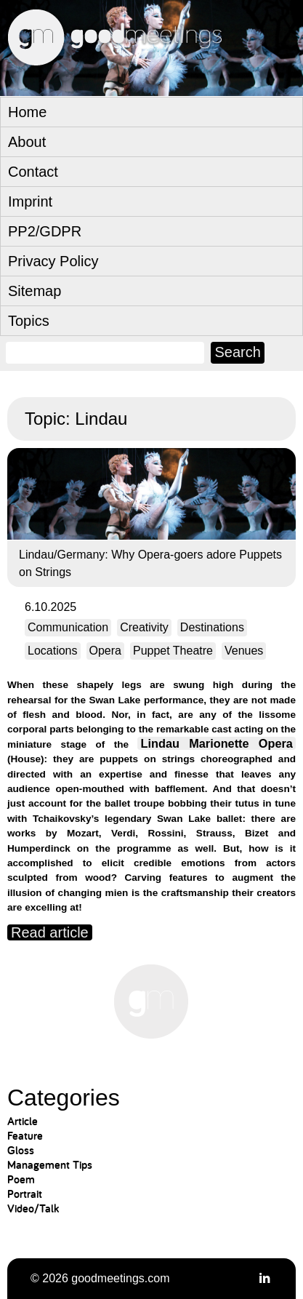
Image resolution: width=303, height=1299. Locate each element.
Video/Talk (33, 1208)
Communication (68, 627)
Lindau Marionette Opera (217, 743)
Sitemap (34, 291)
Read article (50, 932)
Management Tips (49, 1164)
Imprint (30, 201)
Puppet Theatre (173, 650)
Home (27, 112)
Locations (53, 650)
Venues (244, 650)
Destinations (212, 627)
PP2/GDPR (44, 231)
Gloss (20, 1150)
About (27, 142)
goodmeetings (145, 81)
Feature (25, 1135)
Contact (33, 172)
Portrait (24, 1194)
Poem (21, 1179)
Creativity (144, 627)
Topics (28, 321)
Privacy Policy (53, 261)
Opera (105, 650)
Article (22, 1121)
